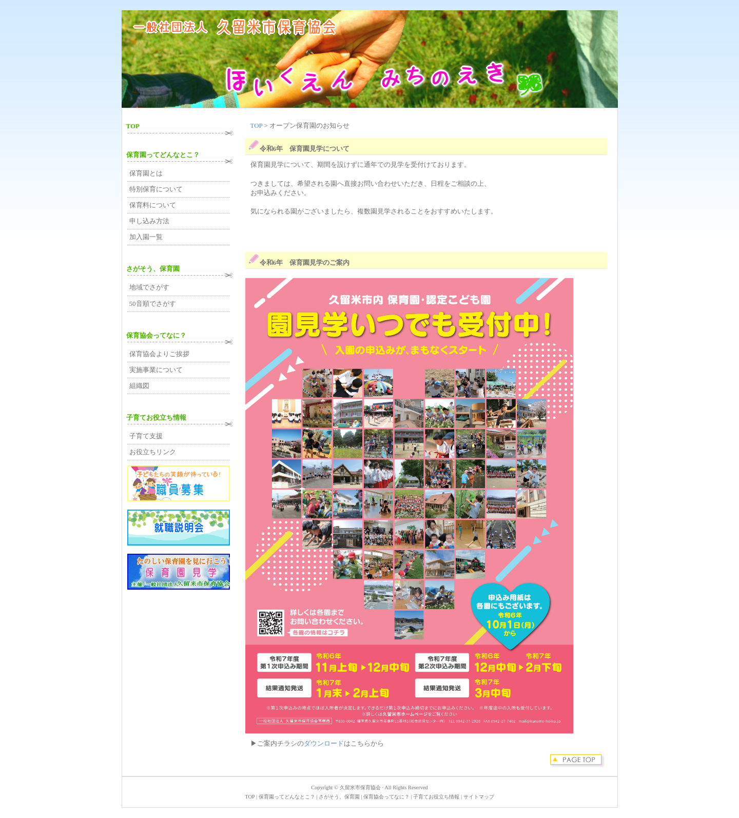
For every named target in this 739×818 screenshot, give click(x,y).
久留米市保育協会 (360, 787)
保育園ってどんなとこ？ (163, 155)
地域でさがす (149, 287)
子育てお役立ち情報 (156, 417)
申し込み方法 (149, 221)
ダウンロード (324, 743)
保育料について (152, 205)
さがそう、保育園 (153, 268)
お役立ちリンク (152, 452)
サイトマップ (478, 797)
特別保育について (156, 189)
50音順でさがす (152, 303)
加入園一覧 (146, 237)
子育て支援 (146, 436)
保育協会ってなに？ (156, 335)
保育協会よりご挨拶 (159, 354)
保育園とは (146, 173)
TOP (257, 125)
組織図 (139, 385)
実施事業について (156, 370)
